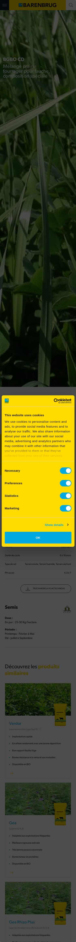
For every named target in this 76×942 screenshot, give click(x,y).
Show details (54, 524)
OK (38, 537)
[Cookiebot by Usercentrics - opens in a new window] (54, 400)
